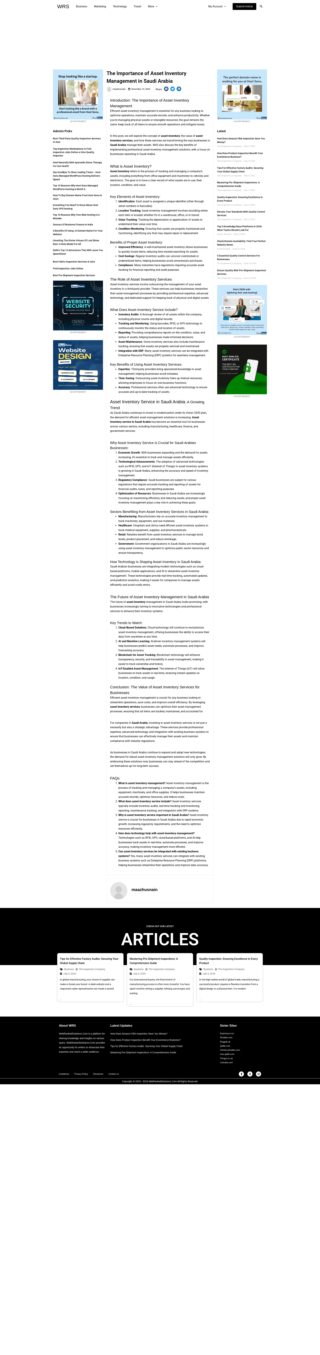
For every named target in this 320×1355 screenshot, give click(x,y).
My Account (217, 6)
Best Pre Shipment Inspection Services (74, 275)
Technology (116, 6)
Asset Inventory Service (146, 310)
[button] (244, 6)
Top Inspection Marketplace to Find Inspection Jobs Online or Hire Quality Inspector (73, 152)
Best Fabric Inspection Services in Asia (74, 261)
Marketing (98, 6)
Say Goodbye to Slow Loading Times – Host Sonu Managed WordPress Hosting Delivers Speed (77, 176)
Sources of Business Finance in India (73, 224)
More (146, 6)
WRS (63, 6)
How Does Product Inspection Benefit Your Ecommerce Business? (148, 1033)
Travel (132, 6)
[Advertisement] (160, 39)
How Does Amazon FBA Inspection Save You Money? (141, 1027)
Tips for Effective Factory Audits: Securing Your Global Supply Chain (149, 1040)
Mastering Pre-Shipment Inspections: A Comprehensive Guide (145, 1046)
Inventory (163, 505)
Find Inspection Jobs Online (68, 268)
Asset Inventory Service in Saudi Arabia (143, 401)
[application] (149, 6)
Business (81, 6)
